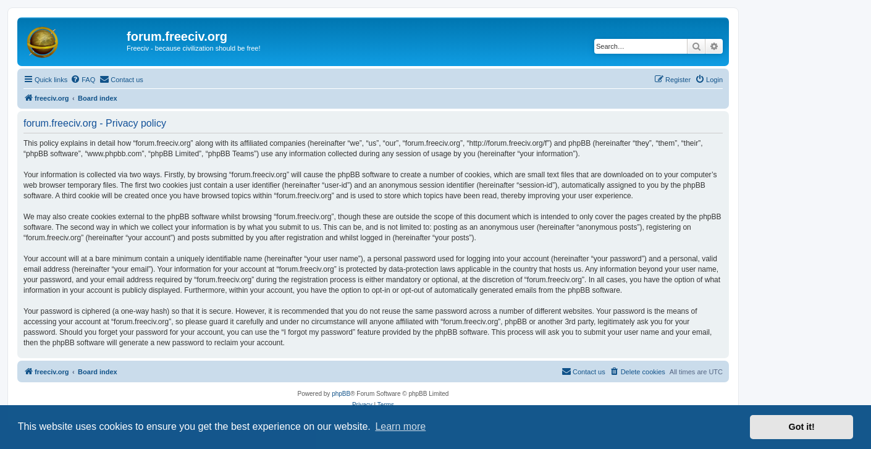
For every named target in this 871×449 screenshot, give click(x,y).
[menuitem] (82, 79)
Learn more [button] (400, 426)
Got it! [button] (802, 427)
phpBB (341, 393)
